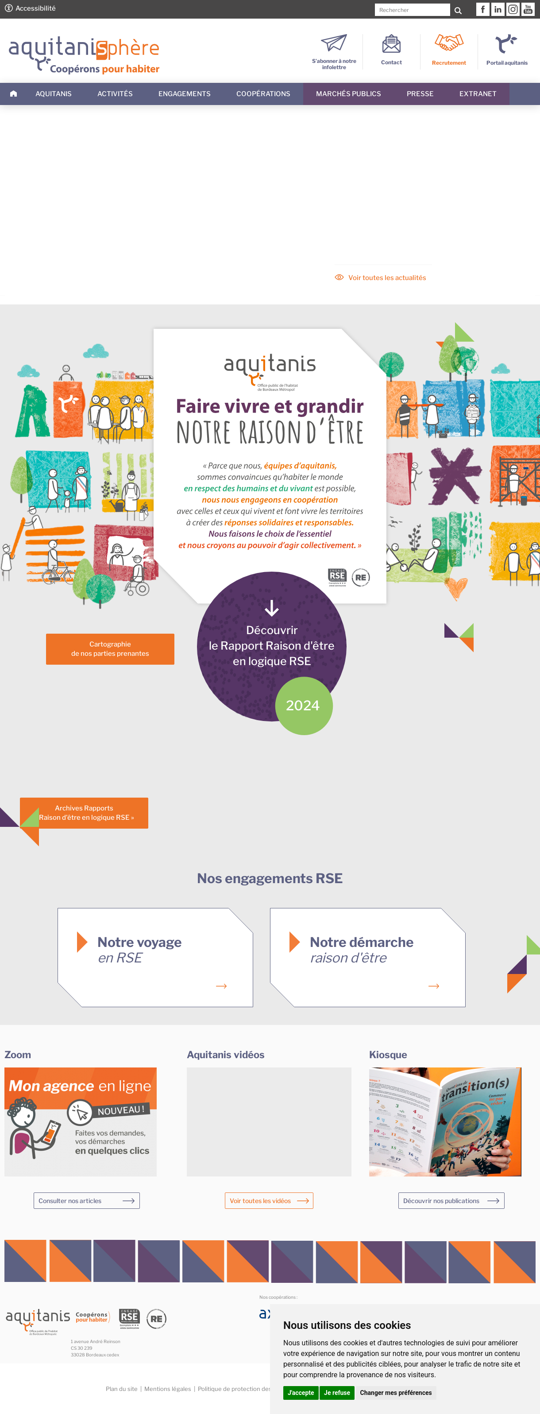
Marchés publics (348, 94)
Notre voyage (139, 950)
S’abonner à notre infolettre (334, 60)
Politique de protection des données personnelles (266, 1388)
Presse (420, 94)
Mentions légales (167, 1388)
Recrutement (449, 62)
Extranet (478, 94)
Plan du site (122, 1388)
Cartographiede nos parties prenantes (110, 649)
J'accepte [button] (301, 1392)
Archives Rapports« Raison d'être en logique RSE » (84, 813)
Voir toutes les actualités (387, 278)
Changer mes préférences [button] (396, 1392)
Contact (391, 59)
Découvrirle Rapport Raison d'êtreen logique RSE (272, 645)
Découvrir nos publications (441, 1200)
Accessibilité (35, 8)
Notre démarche (362, 950)
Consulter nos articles (70, 1200)
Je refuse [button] (337, 1392)
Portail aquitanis (507, 62)
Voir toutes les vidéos (260, 1200)
